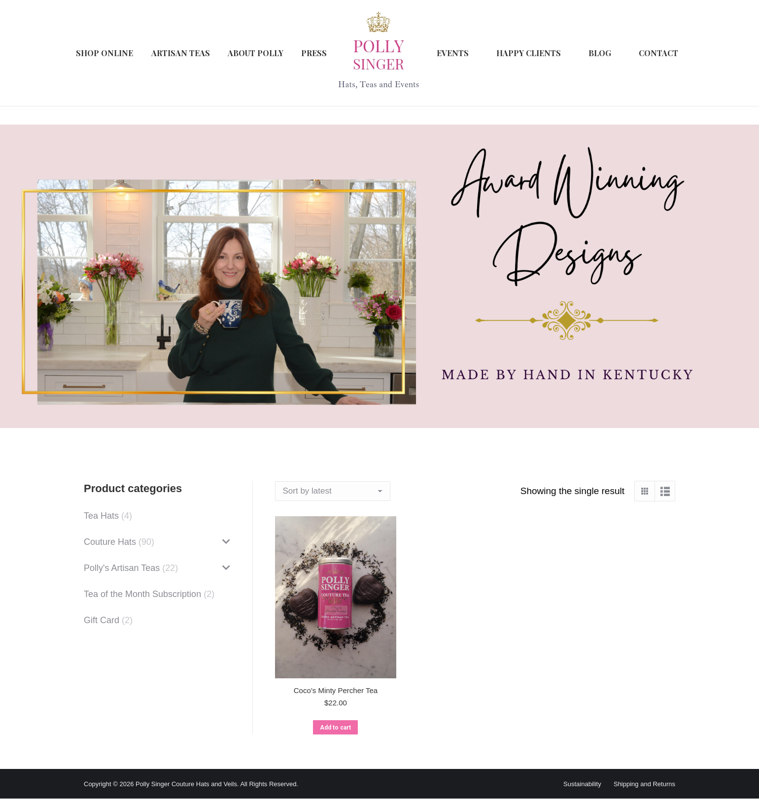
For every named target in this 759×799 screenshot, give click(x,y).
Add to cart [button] (335, 727)
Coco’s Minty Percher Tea (336, 690)
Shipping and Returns (644, 784)
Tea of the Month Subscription (142, 594)
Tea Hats (101, 516)
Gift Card (101, 620)
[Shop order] (332, 491)
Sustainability (582, 784)
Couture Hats (110, 542)
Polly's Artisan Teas (122, 568)
